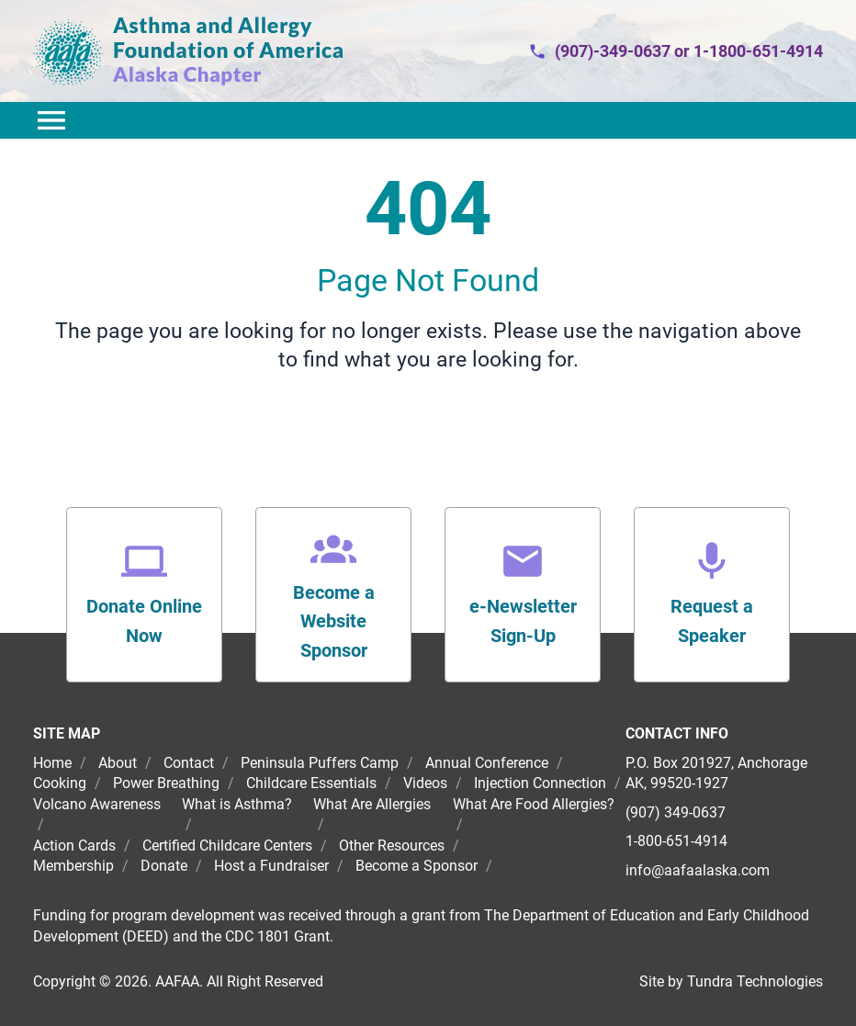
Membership (73, 865)
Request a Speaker (711, 621)
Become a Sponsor (416, 865)
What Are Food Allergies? (533, 804)
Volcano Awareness (97, 804)
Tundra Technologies (755, 981)
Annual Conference (486, 763)
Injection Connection (540, 783)
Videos (425, 783)
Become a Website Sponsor (334, 621)
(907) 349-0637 (675, 812)
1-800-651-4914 (676, 841)
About (117, 763)
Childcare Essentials (311, 783)
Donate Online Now (144, 621)
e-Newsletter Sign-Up (523, 621)
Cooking (59, 783)
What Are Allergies (372, 804)
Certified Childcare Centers (227, 845)
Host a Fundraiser (271, 865)
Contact (188, 763)
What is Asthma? (237, 804)
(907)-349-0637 (612, 51)
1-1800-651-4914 (758, 51)
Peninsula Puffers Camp (320, 763)
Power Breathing (166, 783)
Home (54, 763)
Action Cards (74, 845)
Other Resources (392, 845)
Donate (164, 865)
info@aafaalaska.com (697, 870)
